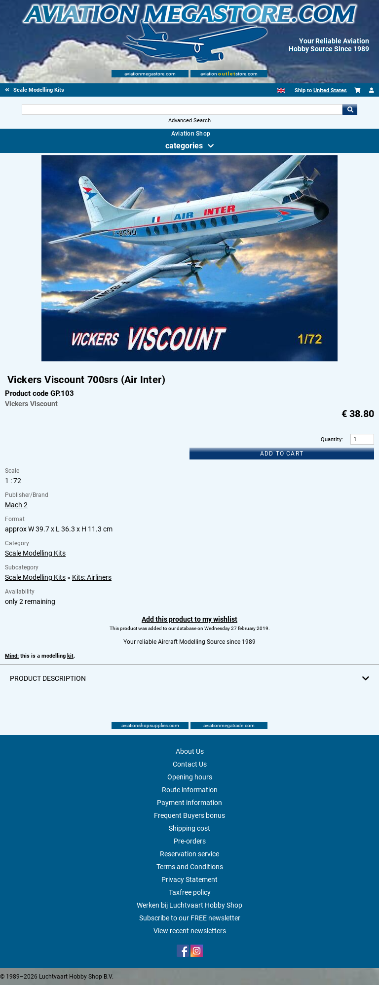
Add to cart (281, 453)
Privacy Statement (189, 879)
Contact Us (190, 764)
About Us (190, 751)
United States (330, 90)
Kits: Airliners (92, 577)
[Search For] (182, 109)
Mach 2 (16, 505)
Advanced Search (189, 120)
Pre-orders (190, 841)
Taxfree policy (190, 892)
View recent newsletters (189, 931)
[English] (281, 90)
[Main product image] (189, 359)
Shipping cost (189, 828)
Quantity (331, 439)
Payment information (189, 803)
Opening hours (189, 777)
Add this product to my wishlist (189, 619)
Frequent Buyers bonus (189, 815)
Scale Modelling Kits (35, 553)
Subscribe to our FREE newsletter (189, 918)
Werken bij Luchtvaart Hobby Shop (189, 905)
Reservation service (189, 854)
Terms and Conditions (189, 867)
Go (349, 109)
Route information (190, 790)
